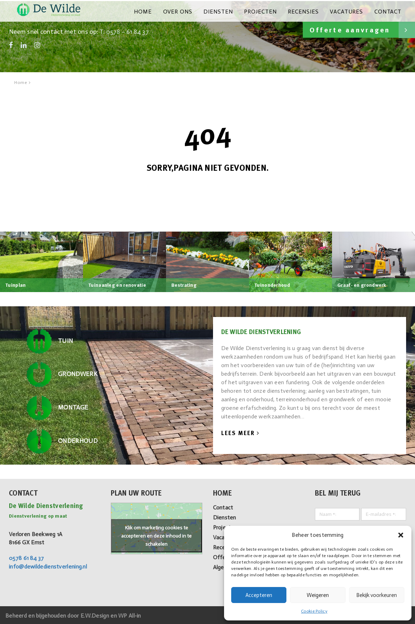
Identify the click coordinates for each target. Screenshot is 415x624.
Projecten (265, 11)
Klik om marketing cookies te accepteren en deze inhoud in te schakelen (156, 534)
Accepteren (258, 595)
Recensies (307, 11)
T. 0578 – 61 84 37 (125, 31)
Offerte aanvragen (358, 29)
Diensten (224, 11)
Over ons (185, 11)
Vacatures (348, 11)
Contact (388, 11)
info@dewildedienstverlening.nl (48, 565)
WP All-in (130, 614)
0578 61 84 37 (26, 557)
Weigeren (318, 595)
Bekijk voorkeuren (376, 595)
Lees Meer (240, 432)
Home (151, 11)
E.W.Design (95, 614)
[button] (400, 535)
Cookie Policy (314, 611)
